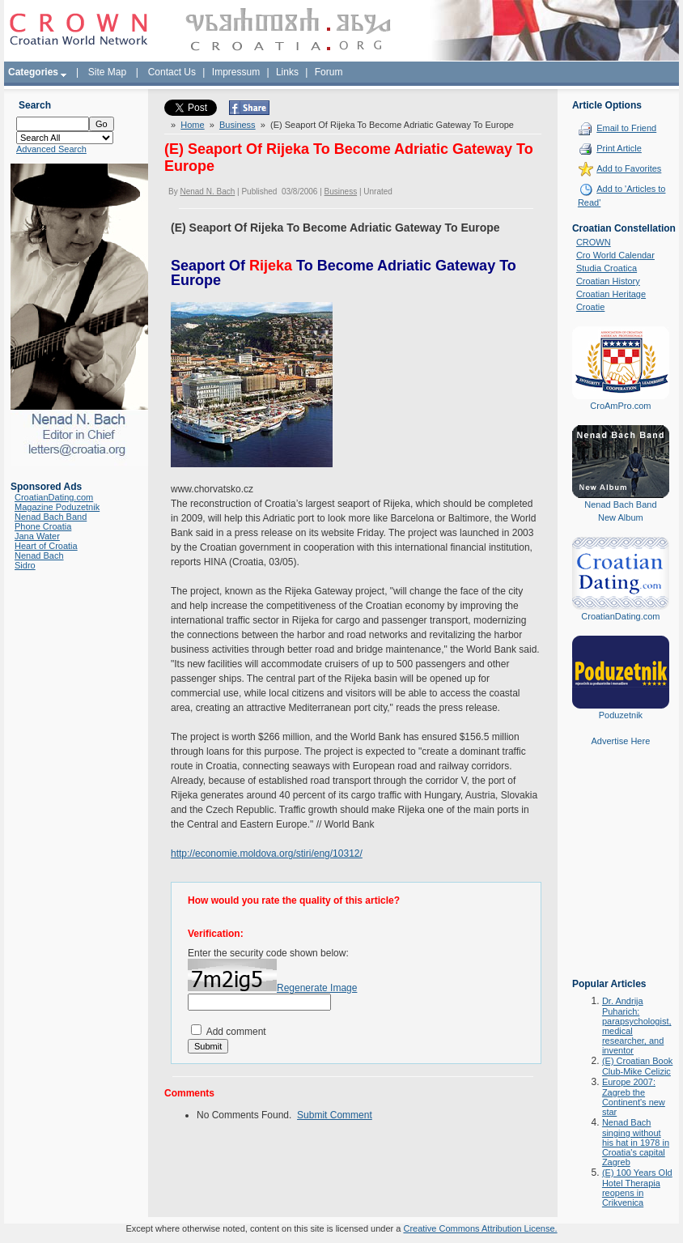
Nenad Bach (39, 555)
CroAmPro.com (620, 406)
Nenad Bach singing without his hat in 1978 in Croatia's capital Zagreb (635, 1142)
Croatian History (608, 281)
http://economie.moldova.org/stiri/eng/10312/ (267, 853)
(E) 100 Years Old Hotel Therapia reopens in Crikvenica (637, 1187)
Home (192, 125)
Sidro (25, 565)
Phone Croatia (43, 526)
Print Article (619, 148)
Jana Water (37, 536)
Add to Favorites (628, 168)
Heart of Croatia (46, 546)
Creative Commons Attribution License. (480, 1228)
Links (287, 72)
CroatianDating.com (54, 497)
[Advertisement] (620, 874)
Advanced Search (51, 149)
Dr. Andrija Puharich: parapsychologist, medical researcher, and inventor (637, 1025)
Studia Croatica (606, 268)
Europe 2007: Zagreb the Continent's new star (633, 1097)
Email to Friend (626, 128)
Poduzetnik (621, 715)
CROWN (593, 242)
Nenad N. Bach (207, 191)
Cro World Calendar (615, 255)
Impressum (236, 72)
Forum (329, 72)
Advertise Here (621, 741)
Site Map (107, 72)
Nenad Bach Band (51, 516)
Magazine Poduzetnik (57, 507)
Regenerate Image (317, 988)
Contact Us (172, 72)
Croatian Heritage (611, 294)
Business (237, 125)
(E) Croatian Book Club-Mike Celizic (637, 1066)
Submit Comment (334, 1115)
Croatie (590, 307)
